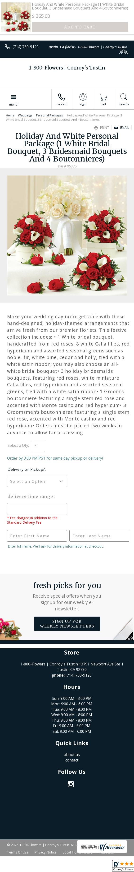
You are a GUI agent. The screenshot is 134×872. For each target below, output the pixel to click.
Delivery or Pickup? (26, 469)
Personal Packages (49, 115)
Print (101, 127)
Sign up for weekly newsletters (67, 623)
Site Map (108, 852)
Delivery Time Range (31, 496)
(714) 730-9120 (26, 46)
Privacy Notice (46, 852)
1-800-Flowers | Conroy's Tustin (67, 68)
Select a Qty (18, 445)
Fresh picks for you (67, 596)
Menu (13, 104)
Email (121, 127)
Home (10, 115)
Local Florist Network (79, 852)
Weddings (25, 115)
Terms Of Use (18, 852)
